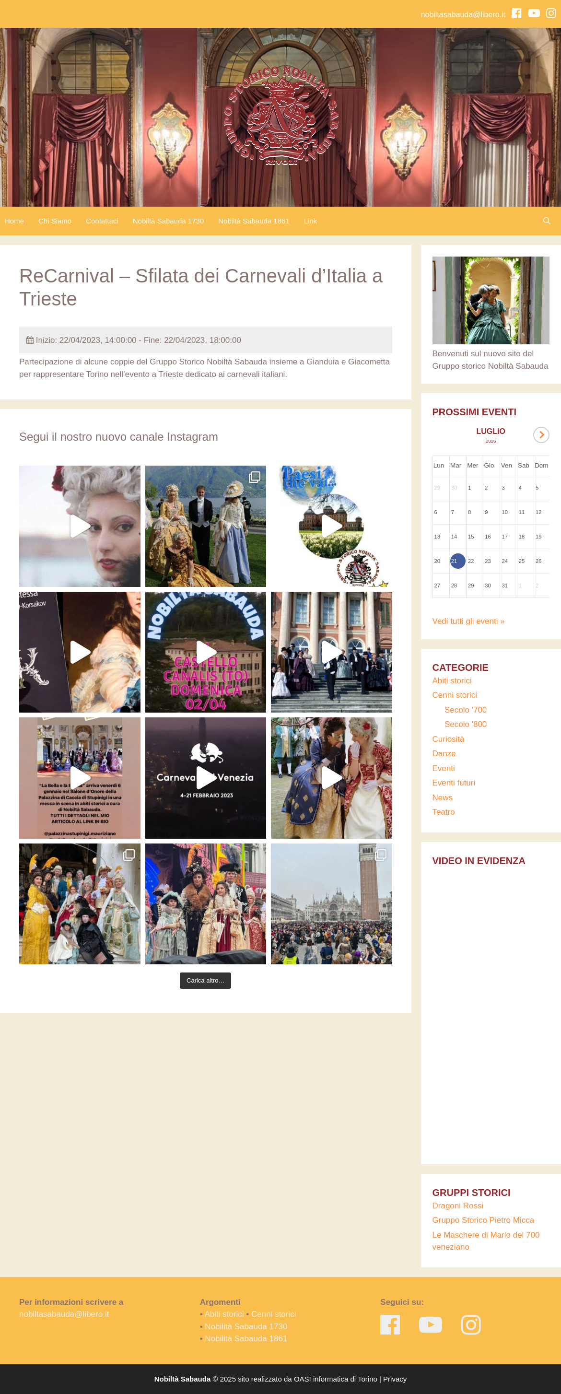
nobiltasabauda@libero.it (463, 15)
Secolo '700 (465, 710)
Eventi (443, 768)
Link (310, 221)
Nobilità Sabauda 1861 (246, 1338)
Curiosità (448, 739)
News (442, 797)
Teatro (443, 812)
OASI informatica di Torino (335, 1379)
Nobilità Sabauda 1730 (246, 1326)
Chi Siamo (54, 221)
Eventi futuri (454, 782)
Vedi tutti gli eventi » (468, 621)
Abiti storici (452, 680)
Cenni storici (455, 695)
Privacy (395, 1379)
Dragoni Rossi (458, 1205)
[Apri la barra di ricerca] (549, 221)
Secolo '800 (465, 724)
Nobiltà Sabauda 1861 (253, 221)
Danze (444, 753)
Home (14, 221)
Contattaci (102, 221)
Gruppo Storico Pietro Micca (483, 1220)
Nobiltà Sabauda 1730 (168, 221)
